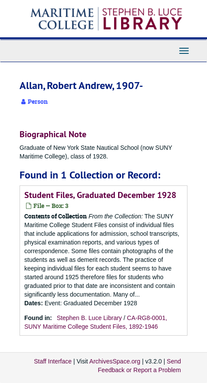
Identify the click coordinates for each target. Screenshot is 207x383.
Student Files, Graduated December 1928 (100, 195)
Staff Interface (53, 361)
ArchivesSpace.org (115, 361)
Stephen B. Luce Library (89, 317)
